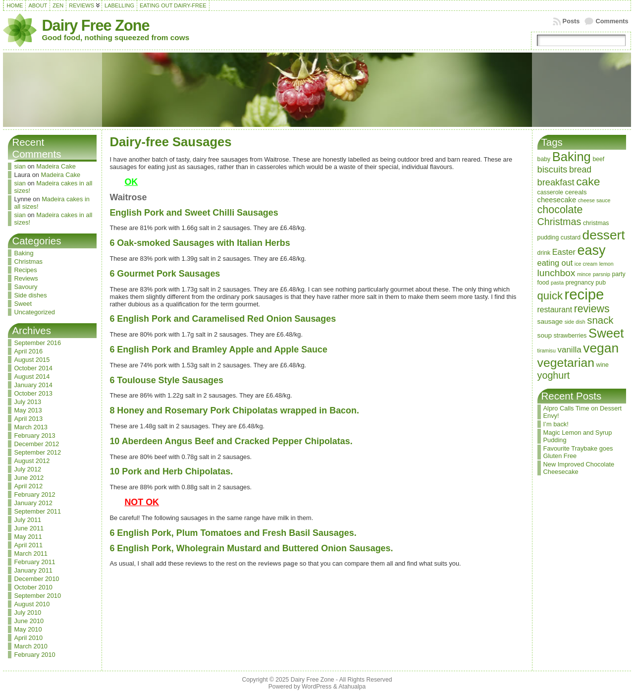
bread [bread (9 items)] (580, 169)
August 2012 (32, 460)
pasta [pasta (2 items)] (557, 283)
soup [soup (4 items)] (544, 335)
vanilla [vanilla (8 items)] (569, 349)
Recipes (25, 270)
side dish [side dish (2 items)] (575, 322)
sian (19, 166)
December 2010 (36, 578)
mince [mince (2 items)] (584, 274)
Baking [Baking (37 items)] (571, 157)
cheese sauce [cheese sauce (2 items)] (594, 200)
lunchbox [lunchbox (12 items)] (556, 273)
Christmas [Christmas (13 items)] (559, 221)
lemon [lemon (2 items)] (606, 264)
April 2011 (28, 545)
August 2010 (32, 604)
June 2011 (29, 528)
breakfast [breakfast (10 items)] (556, 182)
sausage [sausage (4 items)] (550, 321)
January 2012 (33, 503)
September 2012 (37, 452)
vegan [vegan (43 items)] (601, 348)
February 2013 (34, 435)
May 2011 (28, 536)
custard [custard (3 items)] (571, 237)
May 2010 (28, 629)
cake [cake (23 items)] (588, 181)
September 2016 (37, 343)
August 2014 (32, 376)
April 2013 (28, 418)
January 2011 (33, 570)
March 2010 (31, 646)
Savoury (25, 286)
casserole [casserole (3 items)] (550, 192)
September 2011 (37, 511)
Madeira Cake (56, 166)
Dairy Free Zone (95, 25)
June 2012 (29, 477)
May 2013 (28, 410)
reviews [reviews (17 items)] (592, 308)
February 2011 (34, 562)
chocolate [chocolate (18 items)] (560, 210)
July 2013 (27, 401)
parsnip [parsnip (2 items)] (601, 274)
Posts (571, 21)
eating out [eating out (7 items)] (555, 262)
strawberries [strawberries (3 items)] (570, 335)
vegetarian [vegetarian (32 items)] (565, 362)
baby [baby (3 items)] (544, 159)
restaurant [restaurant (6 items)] (555, 309)
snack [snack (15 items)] (600, 320)
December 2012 (36, 444)
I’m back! (556, 424)
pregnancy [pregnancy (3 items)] (580, 282)
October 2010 (33, 587)
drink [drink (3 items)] (544, 252)
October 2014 (33, 368)
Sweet (23, 303)
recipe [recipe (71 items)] (584, 294)
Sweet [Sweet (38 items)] (606, 333)
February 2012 (34, 494)
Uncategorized (34, 312)
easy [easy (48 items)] (591, 250)
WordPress (316, 686)
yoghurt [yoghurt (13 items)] (553, 375)
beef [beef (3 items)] (598, 159)
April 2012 (28, 486)
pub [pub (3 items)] (600, 282)
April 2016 (28, 351)
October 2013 (33, 393)
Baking (23, 253)
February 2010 (34, 654)
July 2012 (27, 469)
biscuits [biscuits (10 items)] (552, 169)
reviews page (278, 563)
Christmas (28, 261)
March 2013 (31, 427)
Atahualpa (352, 686)
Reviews (26, 278)
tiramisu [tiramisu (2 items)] (546, 350)
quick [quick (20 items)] (550, 296)
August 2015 (32, 359)
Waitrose (128, 197)
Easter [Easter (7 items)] (564, 251)
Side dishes (30, 295)
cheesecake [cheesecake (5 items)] (557, 200)
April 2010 (28, 637)
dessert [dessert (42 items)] (603, 235)
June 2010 (29, 621)
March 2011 (31, 553)
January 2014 (33, 385)
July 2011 (27, 519)
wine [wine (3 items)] (602, 364)
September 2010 (37, 595)
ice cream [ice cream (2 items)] (586, 264)
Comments (611, 21)
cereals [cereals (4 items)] (576, 192)
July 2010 (27, 612)
